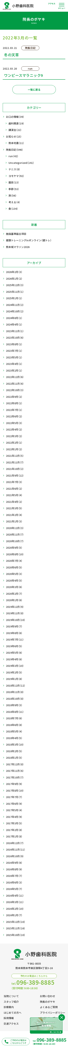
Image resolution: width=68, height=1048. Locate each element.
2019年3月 (15, 666)
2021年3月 (14, 508)
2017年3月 (14, 823)
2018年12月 (15, 685)
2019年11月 (15, 613)
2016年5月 (14, 889)
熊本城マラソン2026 (18, 247)
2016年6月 (14, 882)
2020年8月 (15, 554)
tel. (33, 982)
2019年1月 (14, 679)
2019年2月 (14, 672)
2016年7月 (14, 876)
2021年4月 (14, 502)
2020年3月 (14, 587)
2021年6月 (14, 488)
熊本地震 (16, 143)
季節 (14, 189)
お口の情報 (15, 117)
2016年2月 (15, 908)
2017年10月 (15, 777)
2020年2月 (14, 593)
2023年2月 (14, 370)
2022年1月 (14, 449)
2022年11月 (15, 383)
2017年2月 (14, 830)
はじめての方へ (12, 1012)
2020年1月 (14, 600)
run (13, 156)
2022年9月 (14, 397)
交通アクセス (11, 1023)
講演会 (15, 130)
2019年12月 (15, 607)
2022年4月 (14, 429)
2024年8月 (14, 318)
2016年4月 (15, 895)
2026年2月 (14, 272)
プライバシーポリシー (52, 1012)
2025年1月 (14, 298)
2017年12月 (15, 764)
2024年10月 (15, 311)
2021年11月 (15, 462)
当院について (11, 996)
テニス (14, 169)
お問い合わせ (47, 996)
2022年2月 (14, 442)
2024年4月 (14, 324)
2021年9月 (15, 475)
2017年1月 (14, 836)
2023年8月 (14, 344)
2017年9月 (14, 784)
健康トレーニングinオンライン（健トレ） (28, 240)
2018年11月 (15, 692)
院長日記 (14, 149)
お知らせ (14, 136)
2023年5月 (14, 357)
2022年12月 (15, 377)
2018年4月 (14, 738)
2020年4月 (14, 580)
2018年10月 (15, 698)
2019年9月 (14, 626)
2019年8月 (14, 633)
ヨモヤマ (16, 176)
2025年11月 (15, 292)
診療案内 (9, 1007)
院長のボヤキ (47, 1001)
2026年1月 (14, 278)
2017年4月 (14, 817)
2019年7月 (15, 639)
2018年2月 (14, 751)
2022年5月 (14, 423)
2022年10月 (15, 390)
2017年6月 (14, 803)
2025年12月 (15, 285)
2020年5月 (14, 574)
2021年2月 (14, 515)
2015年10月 (15, 935)
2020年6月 (14, 567)
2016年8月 (14, 869)
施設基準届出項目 (16, 234)
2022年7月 (14, 410)
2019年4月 (14, 659)
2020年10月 (15, 541)
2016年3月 (15, 902)
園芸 (14, 182)
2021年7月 (14, 482)
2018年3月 (15, 744)
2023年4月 (14, 364)
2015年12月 (15, 922)
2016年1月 (14, 915)
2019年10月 (15, 620)
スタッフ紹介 (11, 1001)
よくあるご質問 (49, 1007)
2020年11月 (15, 534)
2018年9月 (14, 705)
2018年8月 (15, 712)
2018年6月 (14, 725)
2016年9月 (14, 862)
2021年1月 (14, 521)
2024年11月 (15, 305)
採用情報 (9, 1018)
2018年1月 (14, 757)
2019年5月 (14, 652)
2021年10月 (15, 469)
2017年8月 (15, 790)
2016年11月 (15, 849)
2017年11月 (15, 771)
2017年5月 (14, 810)
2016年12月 (15, 843)
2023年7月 (14, 350)
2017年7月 (14, 797)
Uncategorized (21, 163)
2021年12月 (15, 456)
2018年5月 (14, 731)
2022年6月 (14, 416)
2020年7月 (14, 561)
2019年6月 (14, 646)
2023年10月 (15, 337)
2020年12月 (15, 528)
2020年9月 (14, 547)
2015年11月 (15, 928)
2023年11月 (15, 331)
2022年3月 (14, 436)
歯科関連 (16, 123)
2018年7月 (14, 718)
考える (14, 202)
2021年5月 (14, 495)
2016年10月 (15, 856)
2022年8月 (14, 403)
